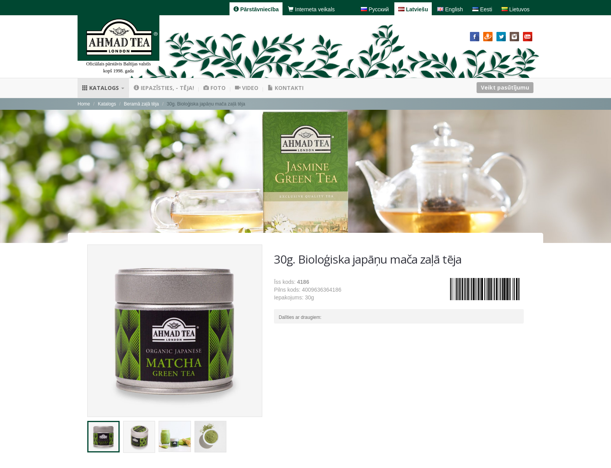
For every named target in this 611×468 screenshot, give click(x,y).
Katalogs (103, 87)
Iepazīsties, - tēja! (164, 87)
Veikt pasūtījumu (505, 87)
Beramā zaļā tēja (141, 104)
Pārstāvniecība (256, 9)
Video (246, 87)
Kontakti (286, 87)
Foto (214, 87)
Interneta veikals (311, 9)
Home (84, 104)
